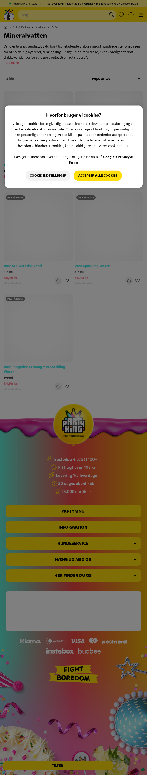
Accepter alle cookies (97, 175)
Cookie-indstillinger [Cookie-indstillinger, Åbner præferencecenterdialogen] (48, 175)
